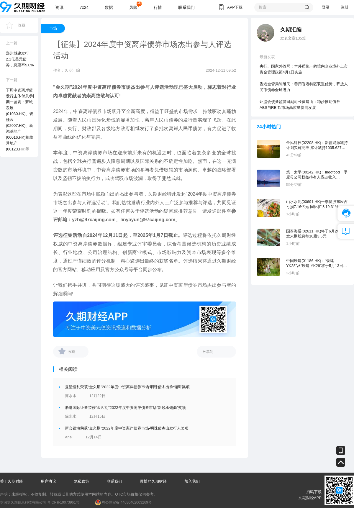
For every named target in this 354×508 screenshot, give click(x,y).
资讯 (59, 7)
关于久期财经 (11, 481)
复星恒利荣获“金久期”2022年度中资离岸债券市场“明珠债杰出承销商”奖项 (127, 387)
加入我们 (192, 481)
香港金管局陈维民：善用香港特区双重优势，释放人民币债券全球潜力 (304, 87)
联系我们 (186, 7)
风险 (133, 7)
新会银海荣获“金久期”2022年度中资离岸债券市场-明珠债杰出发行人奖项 (127, 428)
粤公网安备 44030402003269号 (127, 502)
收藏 (21, 25)
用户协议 (48, 481)
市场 (53, 28)
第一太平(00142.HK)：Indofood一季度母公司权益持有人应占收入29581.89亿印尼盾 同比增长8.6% (317, 175)
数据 (109, 7)
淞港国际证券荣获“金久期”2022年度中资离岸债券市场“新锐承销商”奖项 (125, 407)
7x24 (84, 7)
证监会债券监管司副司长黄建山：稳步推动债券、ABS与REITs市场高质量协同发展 (302, 104)
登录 (326, 7)
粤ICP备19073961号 (63, 502)
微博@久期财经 (153, 481)
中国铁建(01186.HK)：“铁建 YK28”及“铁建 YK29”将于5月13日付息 (316, 263)
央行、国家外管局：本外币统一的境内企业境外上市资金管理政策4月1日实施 (304, 69)
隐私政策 (81, 481)
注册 (344, 7)
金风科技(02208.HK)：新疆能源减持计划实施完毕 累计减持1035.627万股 (317, 145)
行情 (158, 7)
